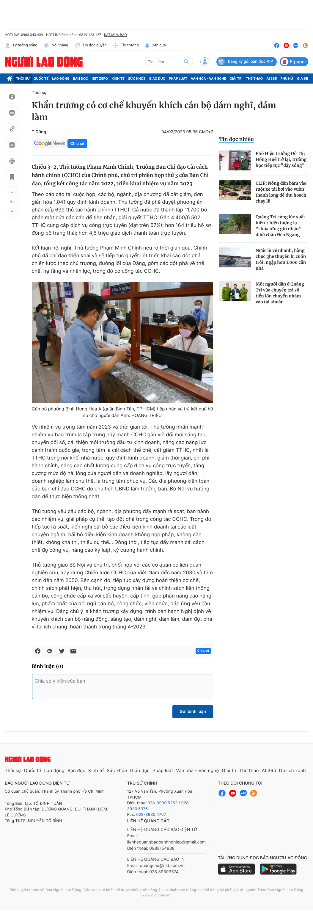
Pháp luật (178, 78)
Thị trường (126, 45)
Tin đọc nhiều (236, 139)
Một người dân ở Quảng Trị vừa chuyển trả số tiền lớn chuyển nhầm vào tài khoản (280, 293)
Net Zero (100, 78)
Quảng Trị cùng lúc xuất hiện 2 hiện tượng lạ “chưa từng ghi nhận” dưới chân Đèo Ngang (280, 225)
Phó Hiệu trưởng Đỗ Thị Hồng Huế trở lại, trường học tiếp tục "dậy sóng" (281, 159)
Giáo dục (157, 78)
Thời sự (23, 78)
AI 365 (271, 78)
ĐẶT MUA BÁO (115, 35)
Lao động (61, 78)
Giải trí (235, 78)
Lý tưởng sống (21, 45)
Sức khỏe (136, 78)
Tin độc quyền (90, 45)
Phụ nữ (287, 78)
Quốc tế (41, 78)
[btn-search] (186, 61)
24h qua (155, 45)
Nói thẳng (55, 45)
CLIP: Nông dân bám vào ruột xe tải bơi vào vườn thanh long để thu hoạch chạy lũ (281, 192)
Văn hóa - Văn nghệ (208, 78)
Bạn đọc (80, 78)
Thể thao (254, 78)
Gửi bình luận (193, 711)
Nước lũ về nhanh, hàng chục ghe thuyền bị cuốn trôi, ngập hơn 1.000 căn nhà (281, 259)
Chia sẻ (77, 143)
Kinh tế (118, 78)
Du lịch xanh (292, 770)
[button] (11, 192)
